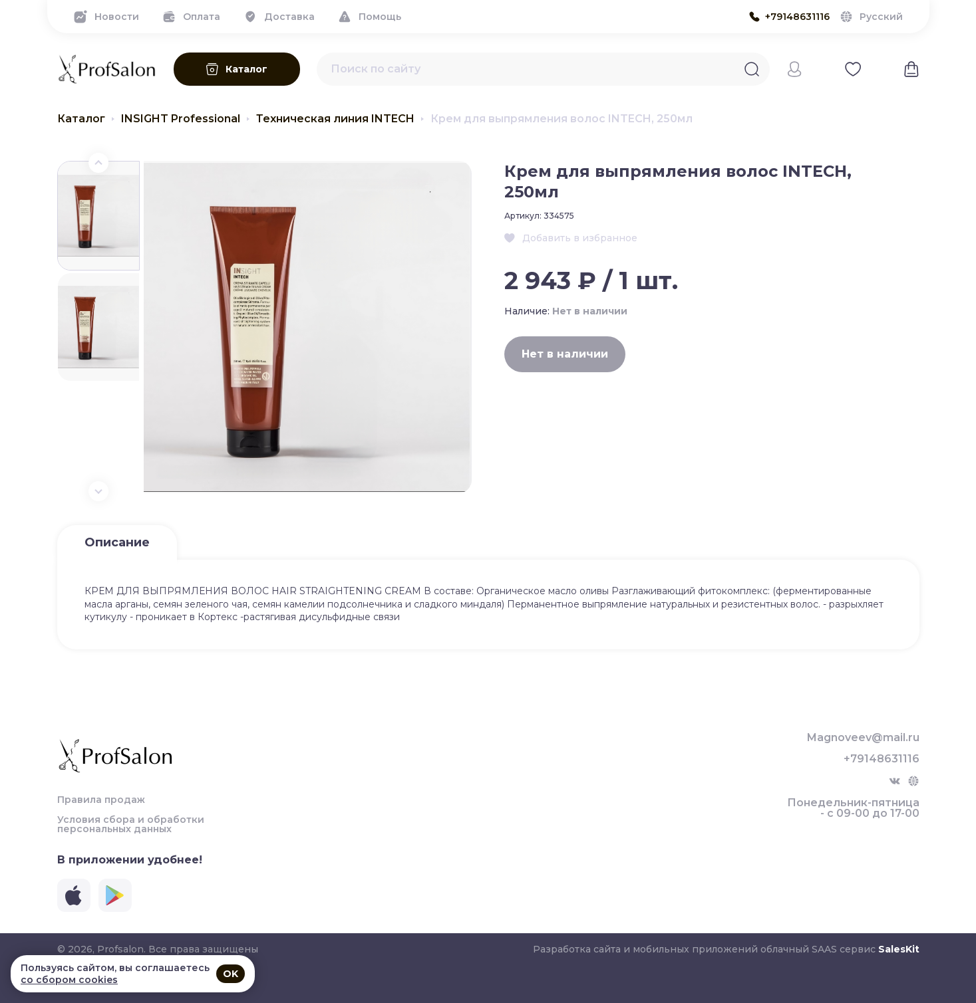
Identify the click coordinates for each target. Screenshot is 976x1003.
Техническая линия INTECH (335, 119)
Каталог (81, 119)
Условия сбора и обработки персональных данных (130, 824)
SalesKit (898, 949)
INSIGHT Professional (180, 119)
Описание (117, 542)
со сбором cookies (69, 980)
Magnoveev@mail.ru (863, 737)
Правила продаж (101, 799)
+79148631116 (881, 759)
